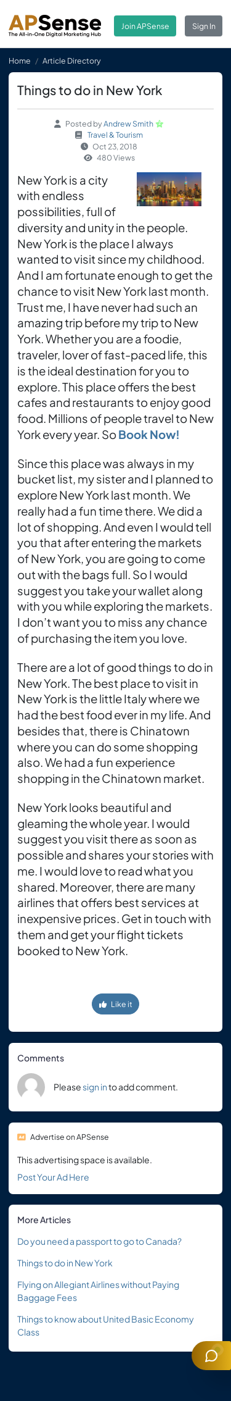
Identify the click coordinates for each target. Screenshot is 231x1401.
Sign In (204, 26)
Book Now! (149, 434)
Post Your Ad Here (53, 1176)
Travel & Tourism (115, 135)
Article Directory (72, 60)
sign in (95, 1086)
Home (20, 60)
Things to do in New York (65, 1262)
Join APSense (145, 26)
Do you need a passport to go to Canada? (99, 1241)
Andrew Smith (128, 123)
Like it (115, 1004)
